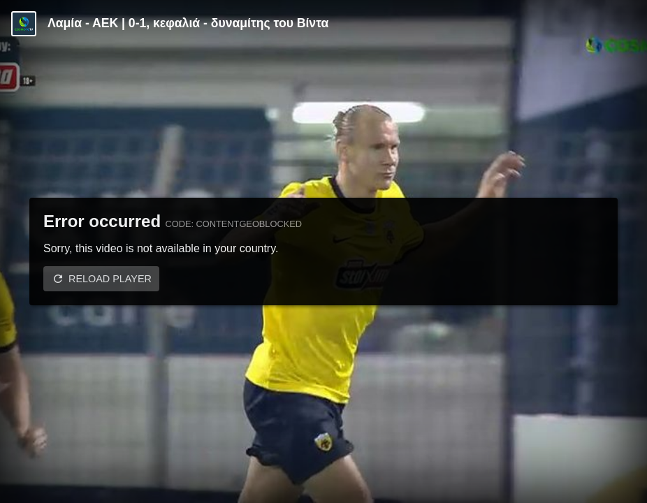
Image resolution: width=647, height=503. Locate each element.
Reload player (110, 278)
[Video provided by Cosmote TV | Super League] (23, 23)
